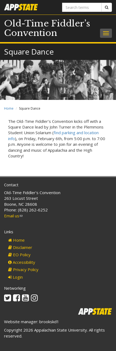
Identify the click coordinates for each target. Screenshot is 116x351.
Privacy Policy (23, 269)
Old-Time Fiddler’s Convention (47, 28)
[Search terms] (82, 7)
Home (9, 108)
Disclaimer (20, 247)
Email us (13, 215)
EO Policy (19, 254)
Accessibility (21, 262)
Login (15, 277)
